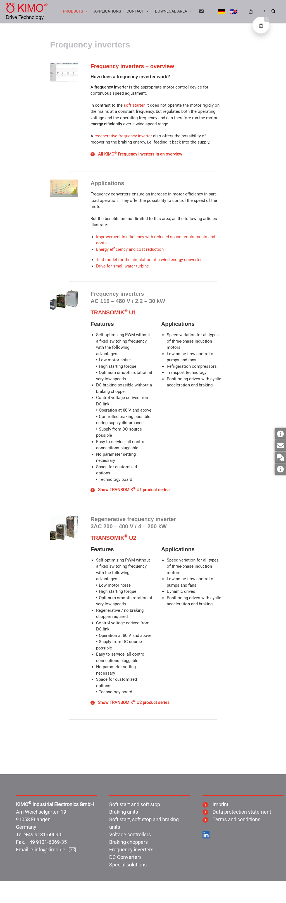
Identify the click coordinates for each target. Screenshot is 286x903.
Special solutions (128, 865)
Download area (174, 11)
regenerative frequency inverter (123, 135)
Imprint (215, 804)
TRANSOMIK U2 (113, 538)
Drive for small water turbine (122, 266)
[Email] (201, 11)
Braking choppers (128, 842)
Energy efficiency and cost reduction (130, 249)
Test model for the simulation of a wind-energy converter (149, 259)
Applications (107, 11)
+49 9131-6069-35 (47, 842)
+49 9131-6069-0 (44, 834)
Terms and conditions (231, 819)
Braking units (123, 812)
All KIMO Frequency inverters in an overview (136, 154)
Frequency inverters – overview (132, 66)
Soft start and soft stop (134, 804)
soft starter (134, 105)
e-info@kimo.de (53, 849)
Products (76, 11)
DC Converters (125, 857)
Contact (138, 11)
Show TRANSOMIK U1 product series (130, 489)
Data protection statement (236, 812)
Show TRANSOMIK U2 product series (130, 702)
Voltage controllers (130, 834)
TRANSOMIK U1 (113, 312)
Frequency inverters (131, 849)
